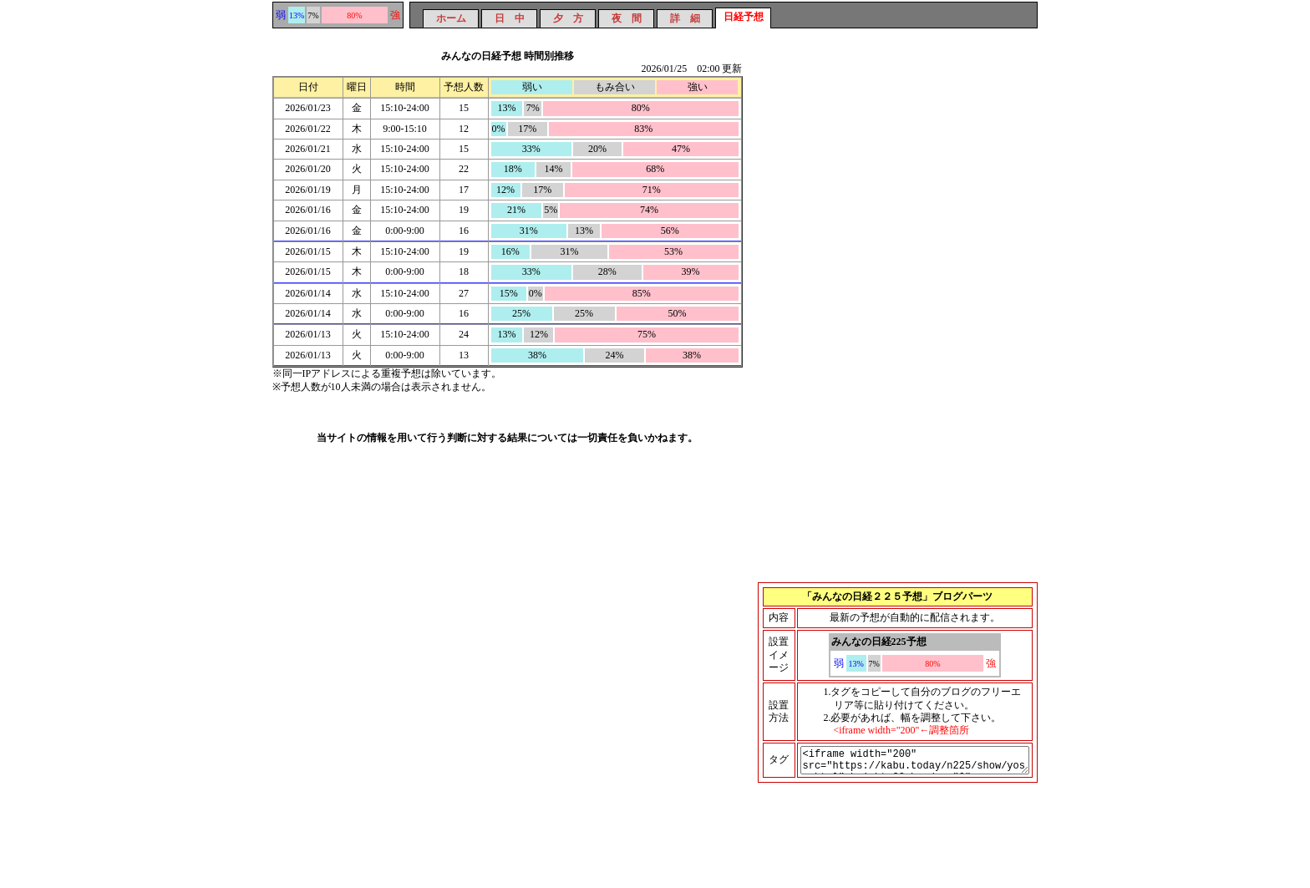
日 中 (510, 18)
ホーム (451, 18)
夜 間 (627, 18)
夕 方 (568, 18)
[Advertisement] (898, 180)
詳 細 (685, 18)
